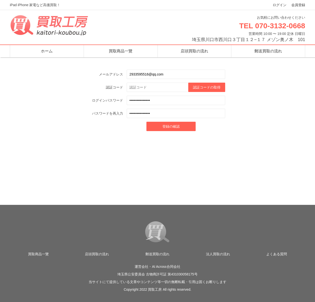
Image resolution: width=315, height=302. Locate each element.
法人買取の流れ (218, 254)
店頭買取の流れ (194, 51)
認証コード (114, 87)
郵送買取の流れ (268, 51)
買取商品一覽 (120, 51)
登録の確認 (171, 126)
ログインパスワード (107, 100)
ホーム (47, 51)
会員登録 (298, 5)
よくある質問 (276, 254)
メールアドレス (111, 74)
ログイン (279, 5)
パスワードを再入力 (107, 113)
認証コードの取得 (206, 87)
